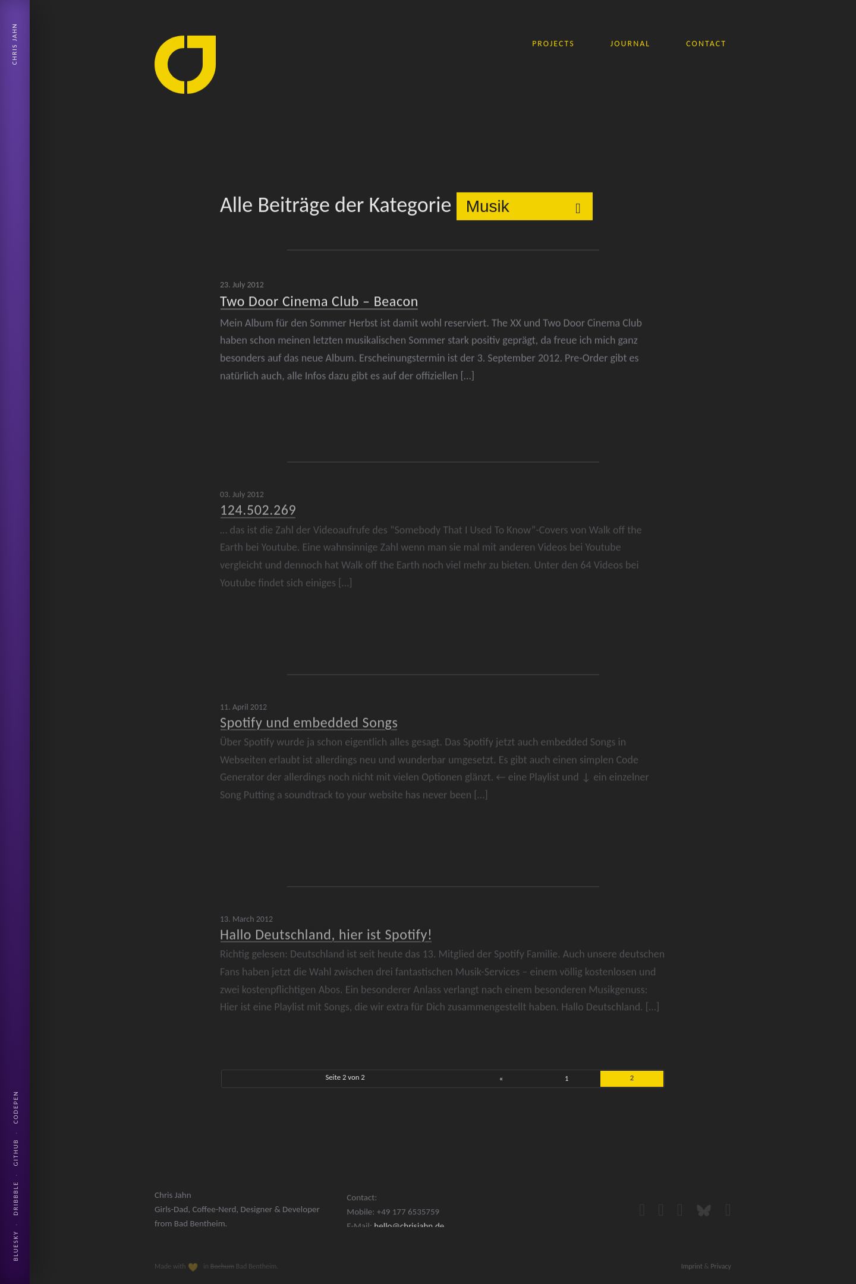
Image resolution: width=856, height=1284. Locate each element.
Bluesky (16, 1246)
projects (553, 43)
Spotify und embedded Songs (309, 717)
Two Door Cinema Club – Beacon (319, 299)
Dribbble (16, 1198)
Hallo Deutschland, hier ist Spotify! (326, 929)
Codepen (16, 1107)
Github (16, 1152)
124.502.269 (258, 505)
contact (706, 43)
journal (630, 43)
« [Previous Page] (501, 1078)
